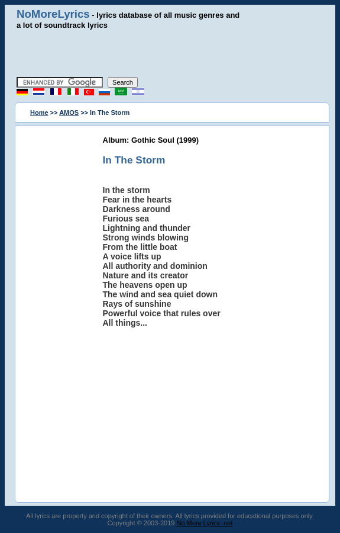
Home (39, 112)
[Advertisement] (170, 53)
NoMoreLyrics (53, 14)
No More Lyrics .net (205, 522)
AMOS (69, 112)
